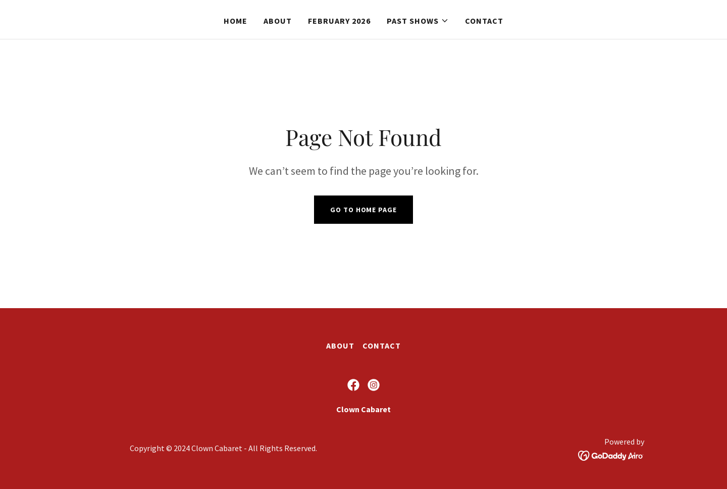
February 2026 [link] (339, 21)
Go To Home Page (363, 209)
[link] (353, 385)
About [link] (278, 21)
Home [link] (235, 21)
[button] (418, 21)
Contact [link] (484, 21)
